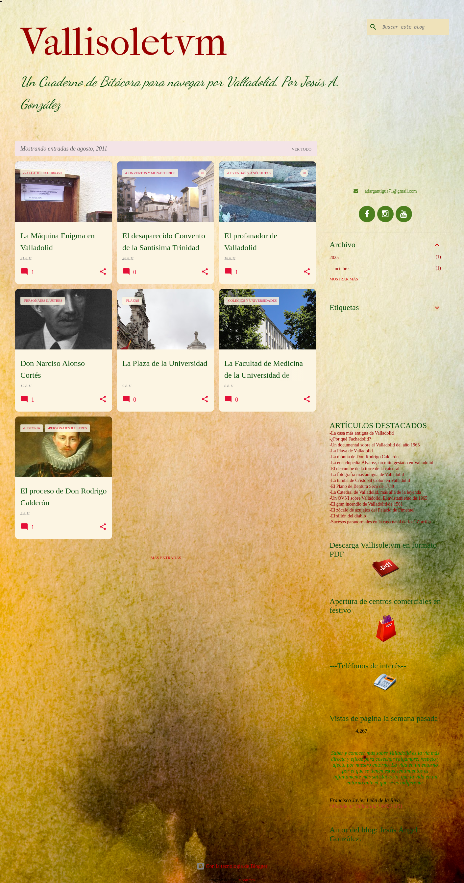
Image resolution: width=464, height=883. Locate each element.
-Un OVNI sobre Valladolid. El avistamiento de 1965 (378, 498)
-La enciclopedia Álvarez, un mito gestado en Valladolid (381, 462)
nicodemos (247, 880)
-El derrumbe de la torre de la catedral (365, 468)
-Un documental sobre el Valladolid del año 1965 (375, 444)
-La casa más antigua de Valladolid (362, 433)
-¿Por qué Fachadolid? (350, 439)
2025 (334, 257)
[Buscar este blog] (414, 27)
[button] (103, 272)
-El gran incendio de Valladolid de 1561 (366, 504)
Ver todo (301, 149)
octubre (342, 268)
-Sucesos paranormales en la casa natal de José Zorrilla (380, 521)
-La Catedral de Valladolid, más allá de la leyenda (375, 492)
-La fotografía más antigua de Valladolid (367, 474)
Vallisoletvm (123, 42)
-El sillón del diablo (348, 515)
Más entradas (166, 558)
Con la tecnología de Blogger (232, 866)
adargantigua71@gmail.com (385, 191)
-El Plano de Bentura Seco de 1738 (362, 486)
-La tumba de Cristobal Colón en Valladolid (370, 480)
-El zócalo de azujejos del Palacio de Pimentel (372, 510)
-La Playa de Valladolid (351, 450)
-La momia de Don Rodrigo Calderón (364, 456)
